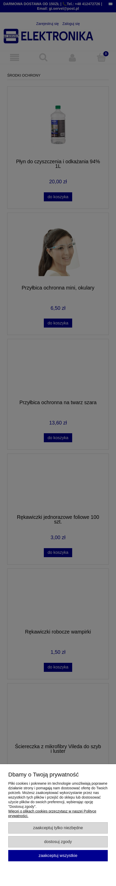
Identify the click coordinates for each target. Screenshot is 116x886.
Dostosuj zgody (58, 841)
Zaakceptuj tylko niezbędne (58, 827)
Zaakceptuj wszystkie (58, 855)
